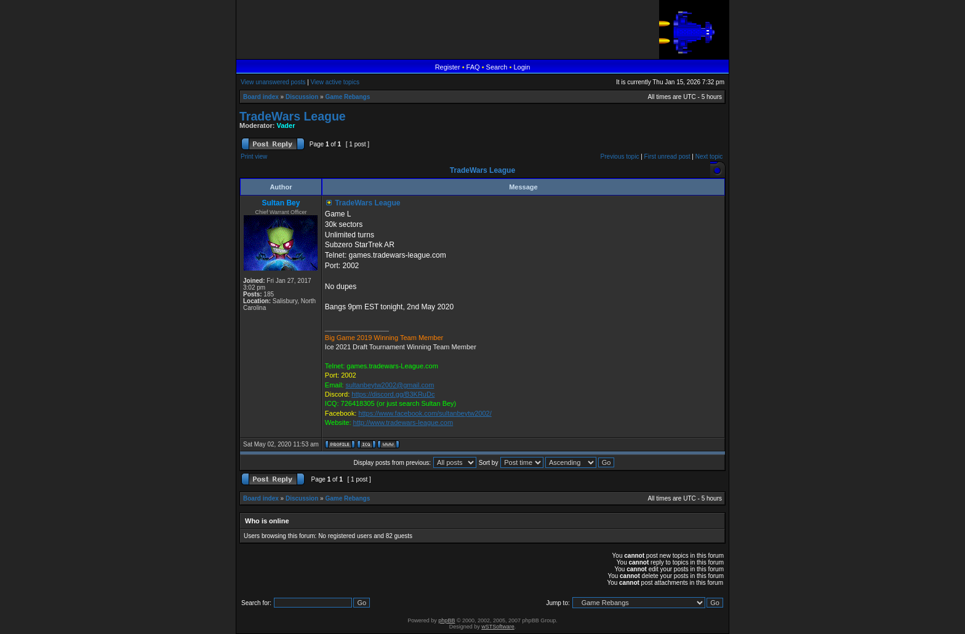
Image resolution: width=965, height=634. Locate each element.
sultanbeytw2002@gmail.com (389, 385)
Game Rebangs (347, 96)
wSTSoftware (498, 627)
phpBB (446, 620)
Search (497, 67)
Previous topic (620, 156)
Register (447, 67)
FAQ (473, 67)
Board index (261, 96)
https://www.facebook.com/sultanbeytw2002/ (424, 413)
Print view (254, 156)
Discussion (302, 96)
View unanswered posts (273, 82)
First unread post (667, 156)
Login (521, 67)
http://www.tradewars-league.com (403, 422)
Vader (286, 125)
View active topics (335, 82)
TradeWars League (292, 116)
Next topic (709, 156)
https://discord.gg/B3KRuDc (392, 394)
